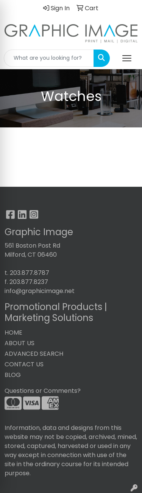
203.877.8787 (29, 272)
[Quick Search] (49, 58)
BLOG (13, 375)
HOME (13, 332)
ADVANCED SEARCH (34, 353)
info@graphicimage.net (40, 291)
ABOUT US (19, 343)
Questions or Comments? (43, 390)
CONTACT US (24, 364)
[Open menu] (126, 58)
